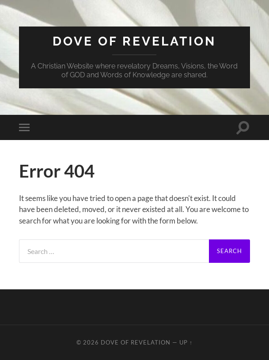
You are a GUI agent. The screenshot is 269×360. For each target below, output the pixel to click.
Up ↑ (186, 342)
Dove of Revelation (134, 41)
